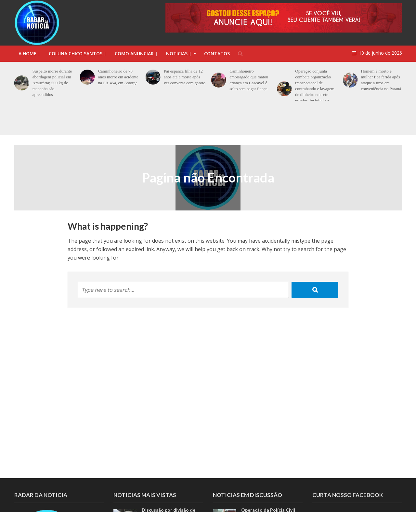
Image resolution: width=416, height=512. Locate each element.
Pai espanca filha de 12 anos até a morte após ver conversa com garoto (184, 77)
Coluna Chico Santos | (77, 53)
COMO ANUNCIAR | (136, 53)
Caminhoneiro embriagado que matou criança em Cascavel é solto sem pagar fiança (248, 80)
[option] (208, 118)
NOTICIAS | (178, 53)
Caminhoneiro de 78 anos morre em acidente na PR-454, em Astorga (118, 77)
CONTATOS (217, 53)
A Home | (29, 53)
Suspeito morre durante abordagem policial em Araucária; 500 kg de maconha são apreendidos (52, 83)
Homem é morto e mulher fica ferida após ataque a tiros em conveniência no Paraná (381, 80)
